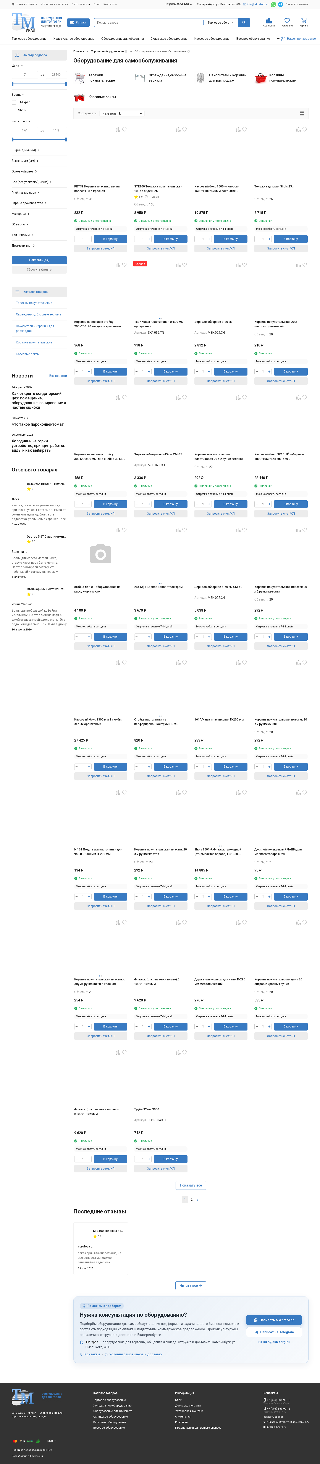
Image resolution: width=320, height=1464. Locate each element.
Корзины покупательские (34, 342)
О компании (183, 1416)
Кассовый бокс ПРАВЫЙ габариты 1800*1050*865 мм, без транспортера (279, 457)
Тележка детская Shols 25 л (274, 186)
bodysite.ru (36, 1456)
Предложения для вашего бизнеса (198, 1427)
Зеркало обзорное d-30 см (213, 321)
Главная (78, 51)
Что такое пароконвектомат (38, 424)
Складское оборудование (169, 38)
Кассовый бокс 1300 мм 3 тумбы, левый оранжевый (98, 722)
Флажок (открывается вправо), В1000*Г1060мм (96, 1112)
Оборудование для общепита (122, 38)
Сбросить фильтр (39, 269)
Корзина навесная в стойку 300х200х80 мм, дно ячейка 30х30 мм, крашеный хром (98, 457)
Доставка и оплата (24, 4)
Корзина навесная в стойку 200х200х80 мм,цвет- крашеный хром (97, 324)
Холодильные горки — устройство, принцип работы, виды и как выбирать (38, 446)
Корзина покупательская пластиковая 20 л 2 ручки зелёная (219, 457)
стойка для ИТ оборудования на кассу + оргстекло (97, 589)
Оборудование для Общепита (112, 1411)
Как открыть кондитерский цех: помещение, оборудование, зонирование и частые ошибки (39, 400)
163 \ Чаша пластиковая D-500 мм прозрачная (159, 324)
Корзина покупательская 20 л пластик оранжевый (275, 324)
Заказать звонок (297, 4)
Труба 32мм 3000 (146, 1109)
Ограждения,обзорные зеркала (38, 314)
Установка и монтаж (54, 4)
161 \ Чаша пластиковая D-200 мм (219, 719)
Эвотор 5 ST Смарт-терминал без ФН (53, 536)
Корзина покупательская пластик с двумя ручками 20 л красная (99, 982)
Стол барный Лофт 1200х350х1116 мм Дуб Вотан (62, 589)
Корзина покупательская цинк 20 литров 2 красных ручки (278, 982)
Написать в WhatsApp (274, 1320)
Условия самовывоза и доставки (134, 1354)
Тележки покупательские (34, 303)
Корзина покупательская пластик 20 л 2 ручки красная (280, 589)
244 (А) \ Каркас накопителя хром (158, 587)
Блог (97, 4)
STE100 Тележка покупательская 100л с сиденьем (158, 189)
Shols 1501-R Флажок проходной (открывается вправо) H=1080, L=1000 (217, 852)
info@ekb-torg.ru (274, 1342)
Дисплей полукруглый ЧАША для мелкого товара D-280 (278, 852)
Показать (36, 260)
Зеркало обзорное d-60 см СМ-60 (218, 587)
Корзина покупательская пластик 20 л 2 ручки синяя (280, 722)
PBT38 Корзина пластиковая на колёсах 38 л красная (97, 189)
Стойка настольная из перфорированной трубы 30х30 (156, 722)
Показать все (191, 1185)
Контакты (110, 4)
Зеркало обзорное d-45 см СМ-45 (158, 454)
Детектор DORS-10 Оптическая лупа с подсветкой (63, 484)
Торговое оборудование (29, 38)
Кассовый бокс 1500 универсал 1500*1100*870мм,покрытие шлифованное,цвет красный (216, 189)
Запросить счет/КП (101, 248)
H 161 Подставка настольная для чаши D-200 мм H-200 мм (98, 852)
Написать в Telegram (274, 1332)
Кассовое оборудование (211, 38)
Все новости (58, 375)
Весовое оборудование (253, 38)
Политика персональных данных (32, 1450)
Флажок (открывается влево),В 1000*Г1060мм (156, 982)
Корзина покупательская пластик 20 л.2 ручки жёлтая (160, 852)
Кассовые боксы (27, 354)
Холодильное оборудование (73, 38)
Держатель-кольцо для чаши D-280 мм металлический (219, 982)
